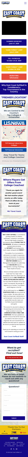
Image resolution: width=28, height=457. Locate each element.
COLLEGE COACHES (10, 442)
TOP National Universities (14, 150)
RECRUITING (20, 442)
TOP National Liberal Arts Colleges (14, 144)
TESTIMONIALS (11, 446)
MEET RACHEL (19, 446)
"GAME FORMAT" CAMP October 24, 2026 (14, 68)
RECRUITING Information (14, 77)
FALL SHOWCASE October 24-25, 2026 (14, 59)
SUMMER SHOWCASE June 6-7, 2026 (14, 42)
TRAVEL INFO (7, 444)
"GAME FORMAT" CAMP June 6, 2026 (14, 51)
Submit (14, 418)
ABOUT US (15, 444)
